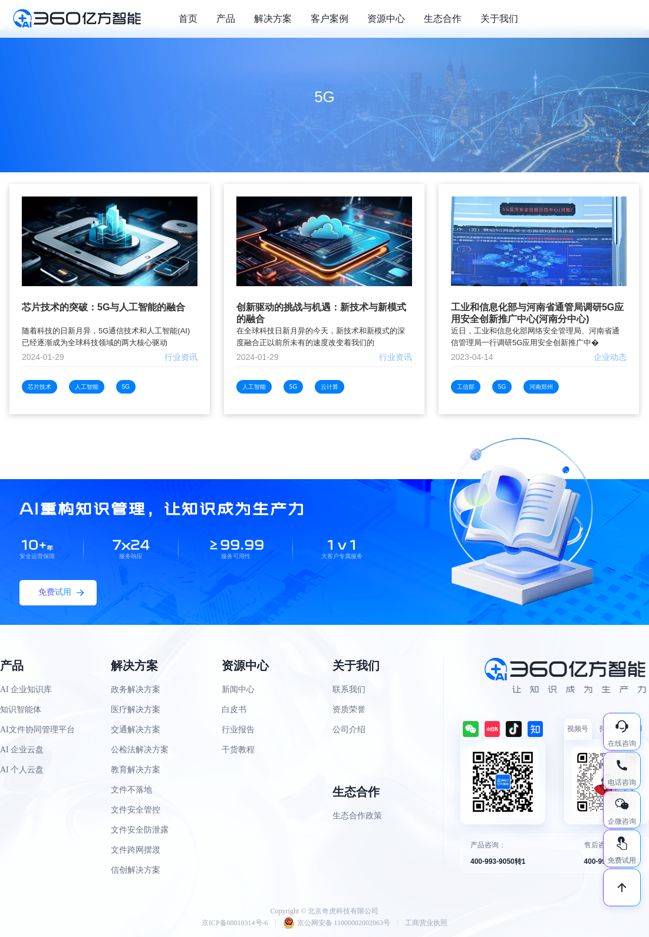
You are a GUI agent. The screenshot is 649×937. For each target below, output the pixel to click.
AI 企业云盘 (22, 749)
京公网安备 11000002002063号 (337, 923)
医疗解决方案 (135, 709)
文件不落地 (131, 789)
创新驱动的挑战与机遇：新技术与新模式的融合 (321, 313)
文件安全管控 (135, 809)
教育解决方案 (135, 769)
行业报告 (238, 729)
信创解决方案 (135, 870)
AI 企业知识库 (26, 689)
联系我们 (348, 689)
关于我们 (499, 19)
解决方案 (273, 19)
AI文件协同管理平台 (37, 729)
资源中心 (386, 19)
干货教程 (238, 749)
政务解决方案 (135, 689)
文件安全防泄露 (140, 829)
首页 (188, 19)
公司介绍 (348, 729)
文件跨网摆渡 (135, 850)
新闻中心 (238, 689)
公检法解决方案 (140, 749)
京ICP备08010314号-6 (235, 923)
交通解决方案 (135, 729)
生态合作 (443, 19)
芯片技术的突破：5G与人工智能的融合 (103, 307)
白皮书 (234, 709)
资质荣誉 (348, 709)
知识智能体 (20, 709)
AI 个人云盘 (22, 769)
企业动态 (610, 357)
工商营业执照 (426, 923)
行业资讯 (180, 357)
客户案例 (329, 19)
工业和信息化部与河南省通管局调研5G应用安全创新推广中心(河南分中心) (537, 313)
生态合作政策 (357, 815)
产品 (225, 19)
